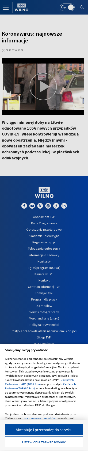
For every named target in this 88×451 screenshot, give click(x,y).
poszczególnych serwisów (40, 418)
